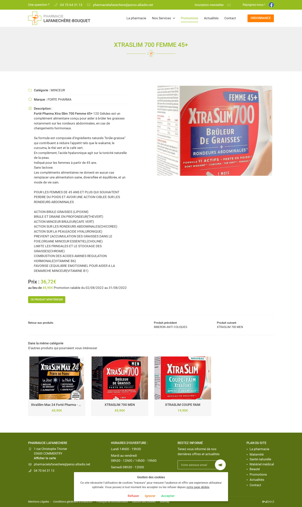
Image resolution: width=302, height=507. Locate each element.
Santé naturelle (260, 459)
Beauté (255, 469)
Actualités (211, 18)
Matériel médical (262, 464)
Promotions (189, 18)
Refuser (133, 496)
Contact (230, 18)
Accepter (167, 496)
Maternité (257, 454)
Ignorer (150, 496)
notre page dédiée (197, 487)
